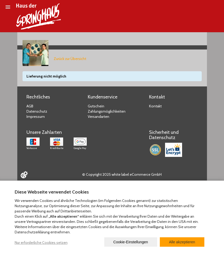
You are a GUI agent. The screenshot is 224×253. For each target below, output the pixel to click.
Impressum (35, 116)
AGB (29, 106)
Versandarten (98, 116)
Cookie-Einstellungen (130, 242)
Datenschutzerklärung (32, 232)
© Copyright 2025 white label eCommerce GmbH (122, 174)
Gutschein (96, 106)
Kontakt (155, 106)
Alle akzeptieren (182, 242)
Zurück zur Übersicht (70, 58)
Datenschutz (36, 111)
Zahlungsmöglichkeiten (106, 111)
